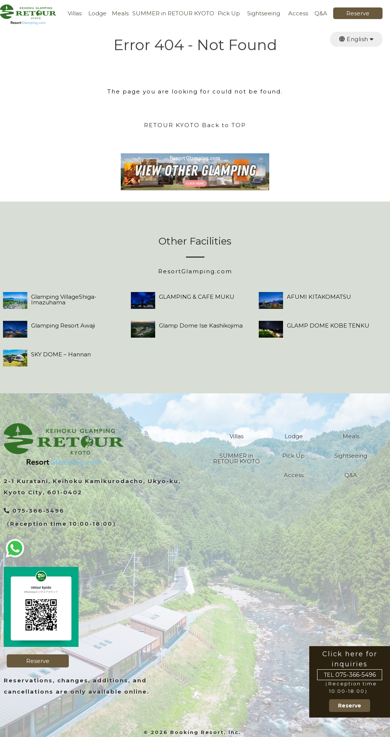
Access (298, 13)
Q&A (320, 13)
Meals (120, 13)
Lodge (97, 13)
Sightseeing (263, 13)
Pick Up (229, 13)
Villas (75, 13)
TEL (329, 675)
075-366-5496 (355, 675)
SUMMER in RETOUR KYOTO (173, 13)
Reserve (357, 13)
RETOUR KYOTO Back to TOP (195, 125)
